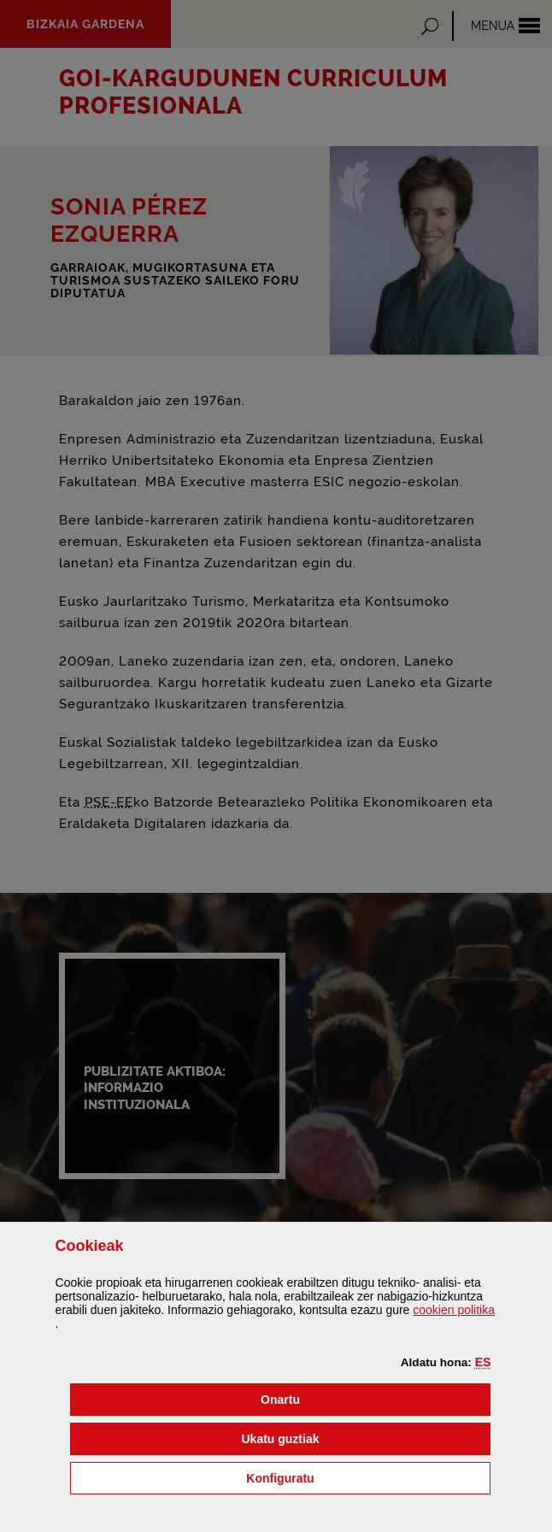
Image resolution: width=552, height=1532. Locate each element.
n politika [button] (454, 1310)
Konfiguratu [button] (366, 1477)
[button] (483, 1362)
